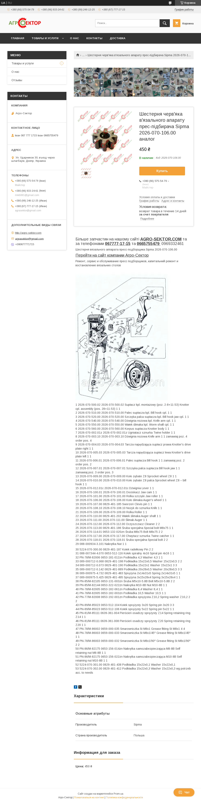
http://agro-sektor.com (28, 232)
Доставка (117, 38)
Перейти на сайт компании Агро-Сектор (112, 255)
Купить (162, 171)
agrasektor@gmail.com (29, 238)
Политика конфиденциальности (124, 797)
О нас (74, 38)
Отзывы (16, 80)
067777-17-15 (117, 243)
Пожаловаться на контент (89, 797)
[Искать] (165, 23)
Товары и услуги (45, 38)
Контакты (94, 38)
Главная (17, 38)
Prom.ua (118, 793)
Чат (184, 792)
